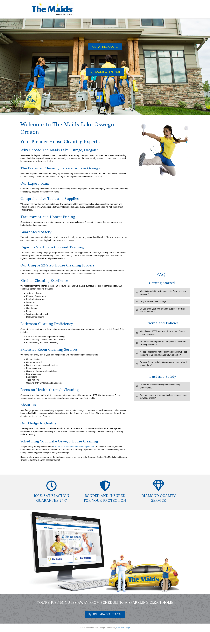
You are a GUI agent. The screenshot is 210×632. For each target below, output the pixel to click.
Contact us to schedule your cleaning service (73, 447)
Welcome (114, 9)
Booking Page (143, 9)
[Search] (176, 9)
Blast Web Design (123, 628)
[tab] (162, 292)
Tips (157, 9)
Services (127, 9)
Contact (168, 9)
